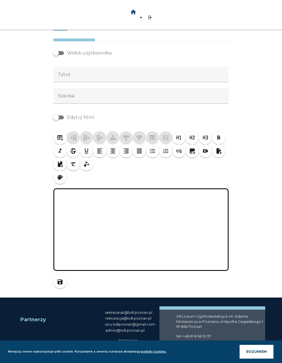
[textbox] (141, 91)
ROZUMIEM (247, 352)
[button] (150, 12)
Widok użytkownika (89, 69)
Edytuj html (80, 133)
